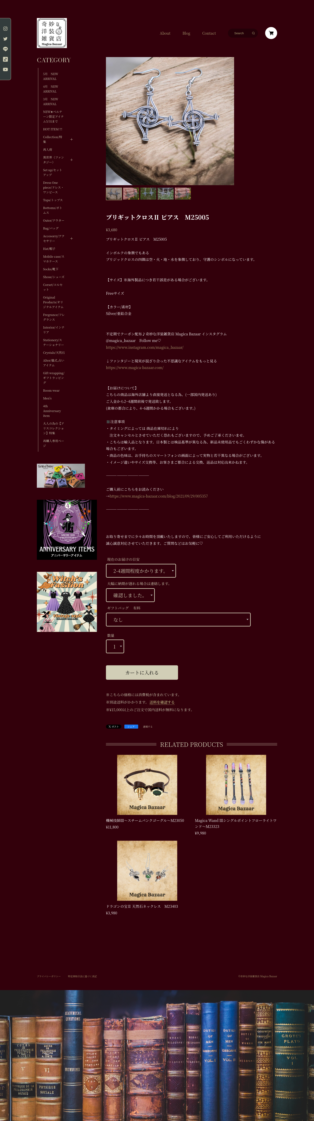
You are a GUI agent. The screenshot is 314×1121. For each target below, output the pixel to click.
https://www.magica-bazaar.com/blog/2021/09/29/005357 (159, 496)
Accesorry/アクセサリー (53, 238)
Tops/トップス (53, 200)
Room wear (51, 390)
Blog (186, 33)
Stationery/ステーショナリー (53, 342)
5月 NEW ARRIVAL (50, 76)
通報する (148, 726)
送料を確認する (162, 702)
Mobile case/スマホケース (53, 258)
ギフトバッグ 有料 (123, 607)
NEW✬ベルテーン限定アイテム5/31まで (53, 116)
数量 (110, 635)
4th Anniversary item (52, 411)
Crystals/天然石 (54, 352)
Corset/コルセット (52, 287)
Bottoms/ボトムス (52, 210)
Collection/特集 (52, 139)
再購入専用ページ (53, 443)
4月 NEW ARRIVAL (50, 88)
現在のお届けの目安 (123, 559)
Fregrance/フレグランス (54, 317)
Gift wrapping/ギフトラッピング (53, 378)
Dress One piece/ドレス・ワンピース (53, 187)
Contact (209, 33)
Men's (47, 398)
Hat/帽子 (49, 248)
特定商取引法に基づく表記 (82, 976)
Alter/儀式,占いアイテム (53, 362)
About (165, 33)
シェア (131, 726)
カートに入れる (142, 672)
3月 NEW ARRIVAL (50, 101)
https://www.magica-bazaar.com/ (135, 367)
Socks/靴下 (50, 269)
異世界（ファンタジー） (53, 159)
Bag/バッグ (50, 228)
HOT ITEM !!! (52, 129)
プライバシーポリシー (49, 976)
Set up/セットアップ (52, 172)
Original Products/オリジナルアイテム (53, 302)
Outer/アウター (53, 220)
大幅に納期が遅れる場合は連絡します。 (139, 583)
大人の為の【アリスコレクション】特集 (53, 428)
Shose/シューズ (53, 277)
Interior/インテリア (53, 329)
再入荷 (47, 149)
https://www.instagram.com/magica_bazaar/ (144, 347)
